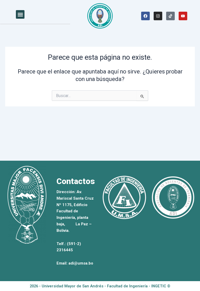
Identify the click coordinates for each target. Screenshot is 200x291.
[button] (20, 14)
